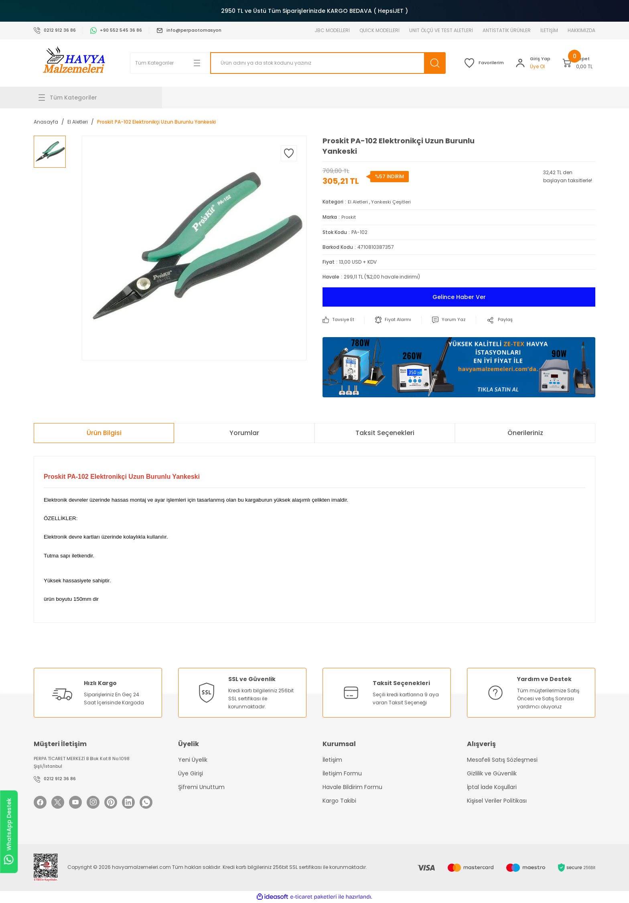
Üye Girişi (190, 773)
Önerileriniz (525, 432)
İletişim (332, 759)
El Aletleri (358, 201)
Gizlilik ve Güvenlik (492, 773)
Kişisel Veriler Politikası (497, 800)
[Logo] (74, 63)
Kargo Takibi (339, 800)
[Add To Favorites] (289, 153)
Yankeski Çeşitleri (391, 201)
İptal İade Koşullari (492, 787)
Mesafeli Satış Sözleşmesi (502, 759)
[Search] (310, 63)
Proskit (349, 216)
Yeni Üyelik (192, 759)
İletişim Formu (342, 773)
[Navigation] (98, 97)
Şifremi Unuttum (201, 787)
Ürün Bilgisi (104, 432)
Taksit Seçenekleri (384, 432)
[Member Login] (516, 63)
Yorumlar (244, 432)
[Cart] (571, 63)
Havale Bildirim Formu (352, 787)
